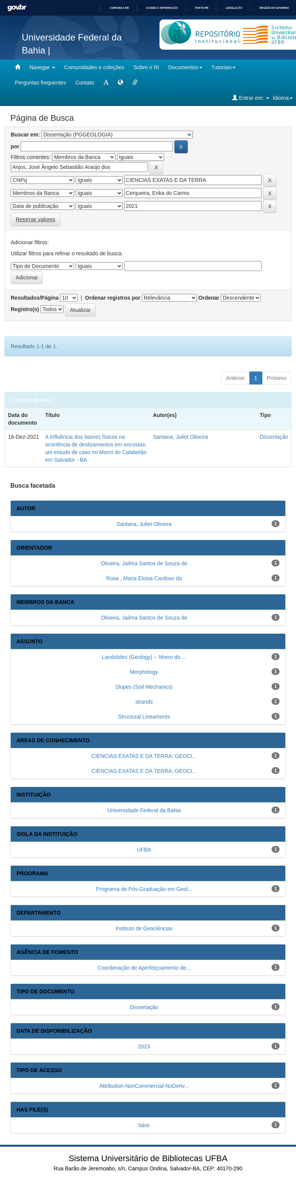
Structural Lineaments (144, 717)
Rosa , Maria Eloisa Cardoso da (144, 578)
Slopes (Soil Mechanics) (144, 687)
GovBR (16, 7)
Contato (84, 83)
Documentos (185, 67)
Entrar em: (250, 97)
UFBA (144, 850)
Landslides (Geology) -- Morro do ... (144, 657)
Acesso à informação (162, 8)
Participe (201, 8)
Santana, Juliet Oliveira (180, 437)
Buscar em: (25, 134)
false (144, 1125)
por (15, 146)
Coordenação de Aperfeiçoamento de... (144, 968)
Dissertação (274, 437)
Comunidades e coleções (94, 67)
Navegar (42, 67)
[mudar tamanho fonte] (106, 82)
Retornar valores (35, 219)
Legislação (234, 8)
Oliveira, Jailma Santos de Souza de (144, 563)
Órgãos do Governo (274, 8)
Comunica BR (119, 8)
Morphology (144, 672)
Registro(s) (25, 309)
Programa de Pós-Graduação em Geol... (144, 889)
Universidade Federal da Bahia (144, 810)
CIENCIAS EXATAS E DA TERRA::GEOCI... (144, 756)
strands (144, 702)
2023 (144, 1046)
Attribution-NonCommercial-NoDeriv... (144, 1086)
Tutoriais (223, 67)
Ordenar (208, 298)
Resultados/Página (35, 298)
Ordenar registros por (112, 298)
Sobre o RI (146, 67)
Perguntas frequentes (40, 83)
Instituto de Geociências (143, 928)
